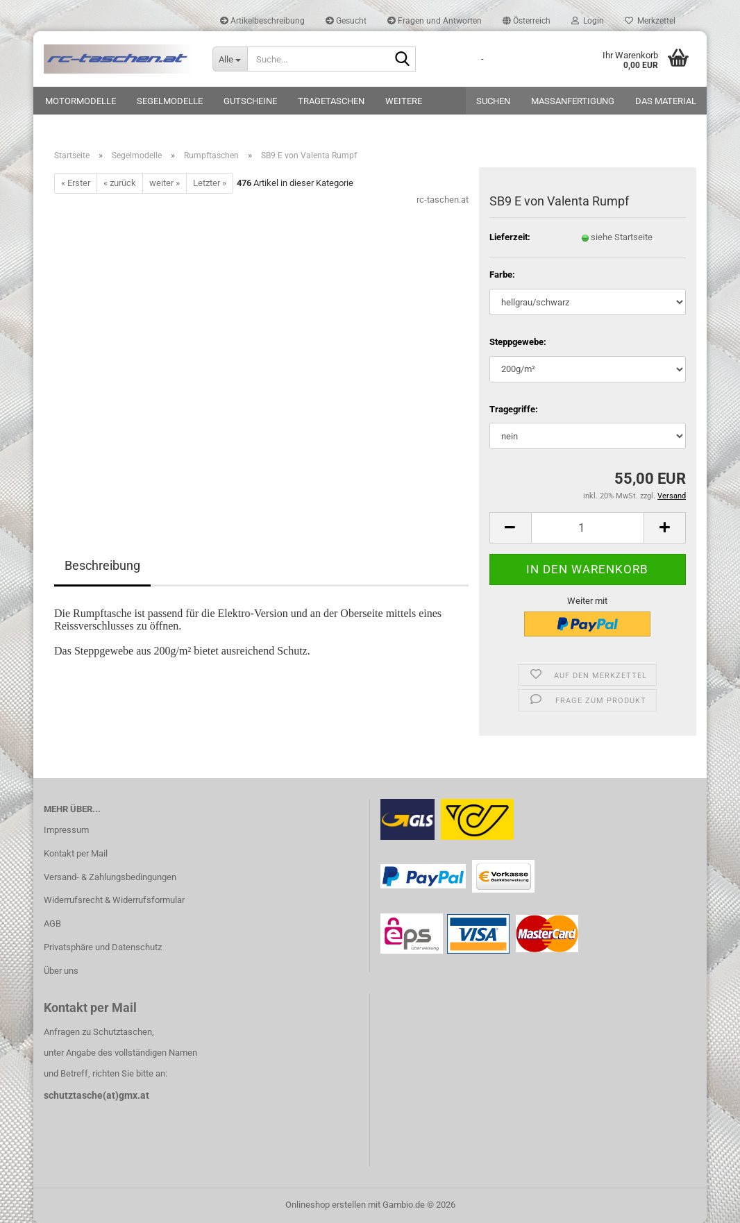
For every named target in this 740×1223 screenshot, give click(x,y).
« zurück (119, 183)
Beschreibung (102, 565)
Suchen (493, 101)
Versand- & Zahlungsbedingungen (110, 877)
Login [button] (587, 21)
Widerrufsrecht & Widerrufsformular (114, 900)
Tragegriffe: (513, 409)
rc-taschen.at (443, 199)
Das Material (665, 101)
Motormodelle (80, 101)
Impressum (66, 830)
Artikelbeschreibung (262, 21)
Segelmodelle (170, 101)
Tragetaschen (331, 101)
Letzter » (209, 183)
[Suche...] (229, 59)
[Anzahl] (587, 527)
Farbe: (502, 274)
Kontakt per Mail (76, 853)
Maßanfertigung (572, 101)
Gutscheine (250, 101)
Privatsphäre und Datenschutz (103, 947)
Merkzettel (650, 21)
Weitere (403, 101)
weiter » (164, 183)
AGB (52, 923)
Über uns (61, 970)
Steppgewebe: (517, 342)
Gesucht (346, 21)
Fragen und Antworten (434, 21)
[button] (526, 20)
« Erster (75, 183)
